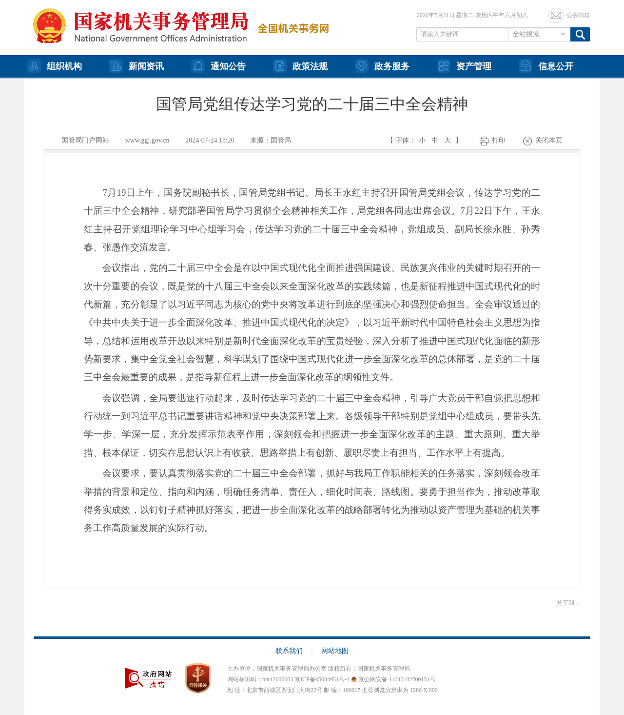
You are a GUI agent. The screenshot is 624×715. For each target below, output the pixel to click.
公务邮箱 (578, 15)
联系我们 (294, 650)
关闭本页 (549, 140)
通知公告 (218, 66)
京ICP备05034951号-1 (322, 679)
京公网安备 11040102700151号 (393, 679)
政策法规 (300, 66)
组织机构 (54, 66)
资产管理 (464, 66)
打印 (499, 140)
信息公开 (546, 66)
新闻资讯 (136, 66)
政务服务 (382, 66)
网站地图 (335, 650)
